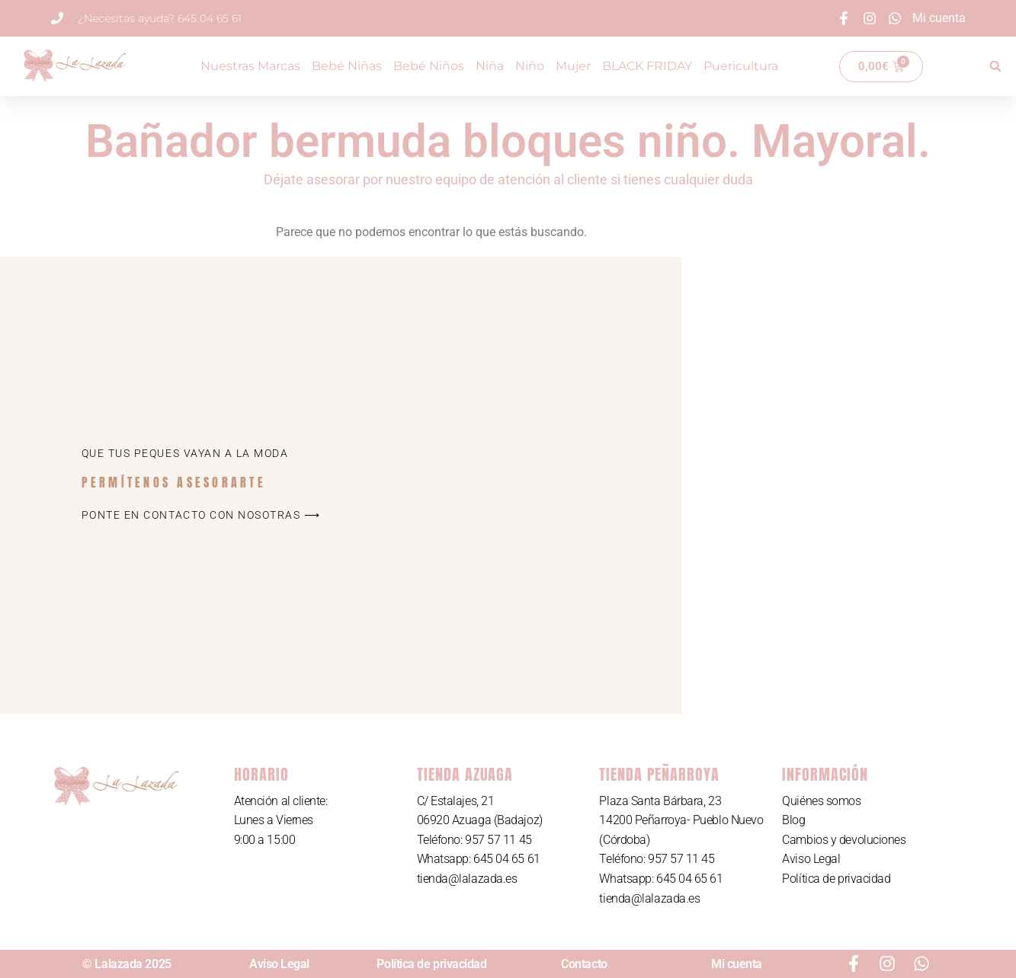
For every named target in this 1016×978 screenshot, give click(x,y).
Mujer (573, 66)
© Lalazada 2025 (126, 964)
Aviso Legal (811, 859)
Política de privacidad (836, 878)
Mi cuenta (736, 964)
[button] (995, 66)
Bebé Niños (428, 66)
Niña (490, 66)
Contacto (584, 964)
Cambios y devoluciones (843, 840)
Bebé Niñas (347, 66)
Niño (529, 66)
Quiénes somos (821, 801)
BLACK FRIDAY (647, 66)
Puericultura (741, 66)
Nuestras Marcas (250, 66)
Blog (793, 820)
